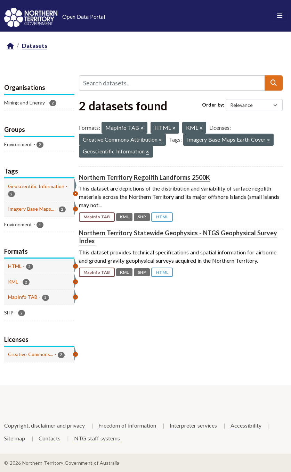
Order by (212, 105)
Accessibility (246, 425)
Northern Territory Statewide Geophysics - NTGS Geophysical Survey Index (178, 237)
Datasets (34, 45)
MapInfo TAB (96, 216)
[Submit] (274, 83)
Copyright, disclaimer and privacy (44, 425)
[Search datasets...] (172, 83)
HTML (162, 216)
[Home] (10, 46)
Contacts (49, 438)
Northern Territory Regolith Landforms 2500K (144, 177)
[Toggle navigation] (280, 16)
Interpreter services (193, 425)
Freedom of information (127, 425)
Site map (14, 438)
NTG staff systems (97, 438)
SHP (142, 216)
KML (124, 216)
